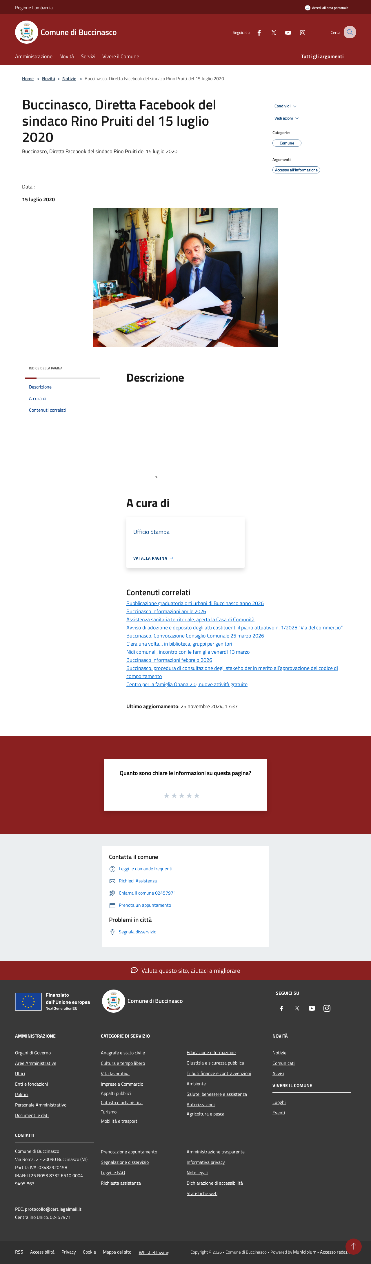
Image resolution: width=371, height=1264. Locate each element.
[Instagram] (297, 32)
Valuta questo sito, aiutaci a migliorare (185, 970)
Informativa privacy (206, 1162)
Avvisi (278, 1073)
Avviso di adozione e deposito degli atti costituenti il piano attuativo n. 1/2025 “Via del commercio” (234, 627)
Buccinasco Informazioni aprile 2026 (166, 611)
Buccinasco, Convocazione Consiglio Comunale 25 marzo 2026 (195, 636)
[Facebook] (254, 32)
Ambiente (196, 1083)
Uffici (20, 1073)
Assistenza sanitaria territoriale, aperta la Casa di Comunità (190, 619)
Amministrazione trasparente (216, 1151)
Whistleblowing (154, 1252)
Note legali (197, 1172)
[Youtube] (283, 32)
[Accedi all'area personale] (326, 7)
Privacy (68, 1251)
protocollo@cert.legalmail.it (53, 1209)
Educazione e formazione (211, 1052)
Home (28, 78)
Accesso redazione (338, 1251)
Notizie (69, 78)
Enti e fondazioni (31, 1083)
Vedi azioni (287, 118)
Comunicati (283, 1063)
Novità (48, 78)
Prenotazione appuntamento (129, 1151)
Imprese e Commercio (122, 1083)
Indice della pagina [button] (45, 368)
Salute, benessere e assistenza (217, 1094)
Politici (21, 1094)
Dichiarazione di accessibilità (215, 1182)
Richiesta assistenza (121, 1182)
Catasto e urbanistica (122, 1102)
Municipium (304, 1251)
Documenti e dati (32, 1115)
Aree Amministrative (35, 1063)
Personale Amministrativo (40, 1104)
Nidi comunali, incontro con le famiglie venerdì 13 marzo (188, 652)
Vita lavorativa (115, 1073)
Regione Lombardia (34, 7)
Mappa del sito (117, 1251)
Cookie (89, 1251)
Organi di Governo (33, 1052)
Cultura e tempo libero (123, 1063)
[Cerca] (349, 32)
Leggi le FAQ (113, 1172)
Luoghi (279, 1102)
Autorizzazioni (201, 1104)
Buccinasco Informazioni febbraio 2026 (169, 660)
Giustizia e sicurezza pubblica (215, 1062)
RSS (19, 1251)
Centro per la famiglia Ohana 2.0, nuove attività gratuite (187, 684)
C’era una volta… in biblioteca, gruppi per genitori (179, 644)
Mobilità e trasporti (120, 1121)
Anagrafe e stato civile (123, 1052)
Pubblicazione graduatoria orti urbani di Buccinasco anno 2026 (195, 603)
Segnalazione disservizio (125, 1162)
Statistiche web (202, 1193)
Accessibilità (42, 1251)
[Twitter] (268, 32)
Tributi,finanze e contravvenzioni (219, 1073)
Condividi (286, 106)
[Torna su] (353, 1247)
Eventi (278, 1112)
